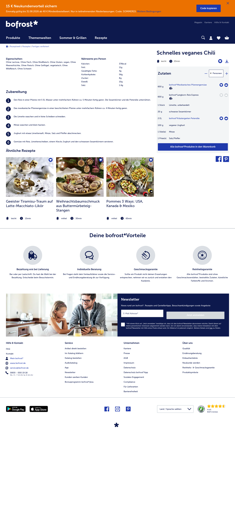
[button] (208, 8)
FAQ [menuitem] (8, 435)
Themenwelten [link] (39, 38)
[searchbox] (117, 37)
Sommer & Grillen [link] (72, 38)
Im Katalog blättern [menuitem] (74, 440)
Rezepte (26, 46)
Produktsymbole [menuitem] (190, 459)
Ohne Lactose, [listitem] (13, 151)
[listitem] (80, 190)
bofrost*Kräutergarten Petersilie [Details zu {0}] (184, 118)
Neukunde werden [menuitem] (191, 449)
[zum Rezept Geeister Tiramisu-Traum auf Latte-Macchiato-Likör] (30, 266)
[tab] (211, 38)
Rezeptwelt (15, 46)
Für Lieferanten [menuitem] (131, 473)
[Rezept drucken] (227, 61)
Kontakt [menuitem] (9, 440)
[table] (193, 113)
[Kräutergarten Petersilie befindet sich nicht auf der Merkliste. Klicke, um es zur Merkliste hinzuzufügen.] (221, 118)
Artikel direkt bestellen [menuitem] (75, 435)
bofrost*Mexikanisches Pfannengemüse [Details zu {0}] (188, 85)
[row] (117, 153)
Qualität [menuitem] (186, 435)
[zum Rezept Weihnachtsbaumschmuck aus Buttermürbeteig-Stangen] (80, 266)
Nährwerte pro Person (93, 148)
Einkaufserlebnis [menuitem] (190, 444)
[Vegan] (171, 88)
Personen (217, 73)
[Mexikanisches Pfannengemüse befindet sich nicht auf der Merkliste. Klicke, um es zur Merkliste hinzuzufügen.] (221, 85)
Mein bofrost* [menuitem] (14, 444)
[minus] (205, 73)
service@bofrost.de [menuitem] (17, 454)
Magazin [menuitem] (198, 22)
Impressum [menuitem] (129, 449)
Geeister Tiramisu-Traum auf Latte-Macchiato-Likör (29, 292)
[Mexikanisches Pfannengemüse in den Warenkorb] (226, 85)
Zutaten (164, 73)
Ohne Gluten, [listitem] (56, 151)
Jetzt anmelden (212, 402)
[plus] (226, 73)
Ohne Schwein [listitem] (24, 158)
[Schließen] (228, 3)
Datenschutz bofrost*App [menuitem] (136, 459)
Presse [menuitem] (127, 440)
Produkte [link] (13, 38)
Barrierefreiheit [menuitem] (131, 478)
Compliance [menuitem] (129, 468)
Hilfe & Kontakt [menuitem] (221, 22)
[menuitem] (13, 39)
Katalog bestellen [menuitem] (73, 444)
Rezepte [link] (101, 38)
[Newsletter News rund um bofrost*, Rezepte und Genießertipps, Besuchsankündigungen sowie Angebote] (173, 403)
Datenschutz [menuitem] (130, 454)
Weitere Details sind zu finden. (207, 415)
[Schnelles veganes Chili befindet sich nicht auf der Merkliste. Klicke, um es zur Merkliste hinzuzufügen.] (220, 61)
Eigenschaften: (14, 148)
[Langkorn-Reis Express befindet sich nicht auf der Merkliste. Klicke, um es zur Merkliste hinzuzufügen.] (221, 95)
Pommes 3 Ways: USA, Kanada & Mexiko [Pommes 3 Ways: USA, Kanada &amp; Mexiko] (124, 292)
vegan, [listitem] (67, 151)
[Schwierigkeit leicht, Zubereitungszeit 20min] (180, 61)
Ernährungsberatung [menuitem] (191, 440)
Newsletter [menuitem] (70, 459)
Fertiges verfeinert (40, 46)
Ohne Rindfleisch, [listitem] (40, 151)
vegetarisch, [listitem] (56, 154)
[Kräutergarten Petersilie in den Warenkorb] (226, 118)
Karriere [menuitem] (208, 22)
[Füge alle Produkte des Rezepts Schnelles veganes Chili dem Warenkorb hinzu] (193, 147)
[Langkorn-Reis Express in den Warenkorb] (226, 95)
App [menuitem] (67, 454)
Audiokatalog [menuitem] (71, 449)
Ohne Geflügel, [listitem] (42, 154)
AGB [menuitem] (126, 444)
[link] (39, 24)
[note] (30, 307)
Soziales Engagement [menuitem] (134, 463)
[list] (117, 353)
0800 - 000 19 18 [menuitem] (17, 458)
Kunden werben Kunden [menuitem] (76, 463)
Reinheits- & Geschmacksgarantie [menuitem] (198, 454)
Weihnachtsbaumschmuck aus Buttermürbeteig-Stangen (78, 295)
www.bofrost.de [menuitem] (16, 449)
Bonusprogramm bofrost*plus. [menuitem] (79, 468)
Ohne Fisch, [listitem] (26, 151)
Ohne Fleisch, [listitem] (27, 154)
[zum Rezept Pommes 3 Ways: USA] (130, 266)
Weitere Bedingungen (149, 11)
